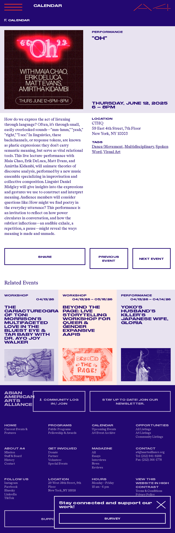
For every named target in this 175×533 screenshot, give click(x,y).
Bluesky (9, 490)
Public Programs (59, 429)
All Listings (143, 429)
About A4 (14, 448)
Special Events (58, 463)
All (94, 452)
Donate (53, 452)
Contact (9, 463)
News (95, 463)
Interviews (99, 460)
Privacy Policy (145, 494)
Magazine (102, 448)
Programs (60, 425)
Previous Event (109, 259)
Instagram (11, 483)
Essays (96, 456)
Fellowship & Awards (62, 432)
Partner (53, 456)
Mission (9, 452)
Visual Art (112, 152)
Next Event (151, 259)
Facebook (11, 486)
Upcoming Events (104, 429)
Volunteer (55, 460)
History (9, 460)
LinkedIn (10, 494)
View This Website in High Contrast (152, 483)
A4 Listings (143, 432)
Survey (112, 518)
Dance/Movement (107, 147)
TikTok (9, 498)
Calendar (47, 6)
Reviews (97, 467)
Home (10, 425)
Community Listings (149, 436)
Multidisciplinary (139, 147)
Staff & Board (13, 456)
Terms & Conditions (149, 491)
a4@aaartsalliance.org (150, 452)
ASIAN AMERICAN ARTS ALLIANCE (19, 399)
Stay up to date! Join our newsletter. (130, 402)
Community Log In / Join (59, 402)
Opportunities (152, 425)
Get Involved (62, 448)
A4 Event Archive (103, 432)
